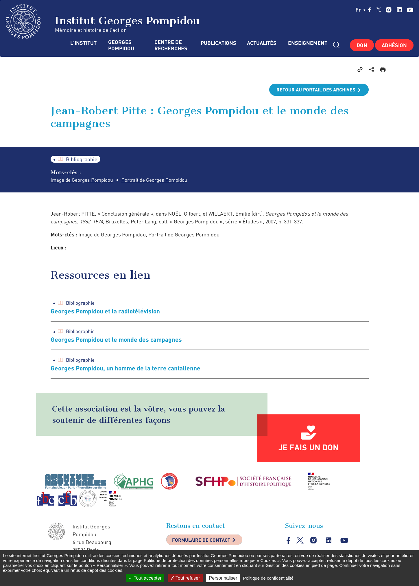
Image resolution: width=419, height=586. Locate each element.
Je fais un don (308, 448)
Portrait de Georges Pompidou (162, 180)
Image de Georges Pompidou (84, 180)
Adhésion (394, 45)
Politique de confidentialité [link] (268, 578)
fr (360, 9)
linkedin (399, 9)
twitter (378, 9)
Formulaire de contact (205, 542)
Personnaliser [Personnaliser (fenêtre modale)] (223, 578)
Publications (218, 43)
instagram (388, 9)
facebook (369, 9)
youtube (410, 9)
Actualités (261, 43)
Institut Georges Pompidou (103, 21)
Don (362, 45)
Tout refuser (185, 578)
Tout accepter (145, 578)
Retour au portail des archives (312, 90)
